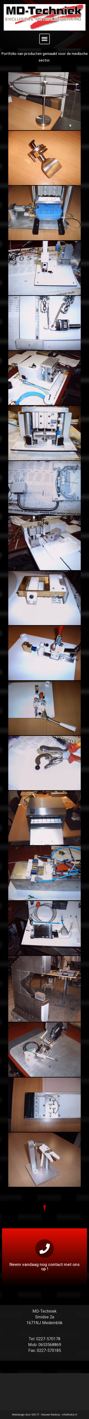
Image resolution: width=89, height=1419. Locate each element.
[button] (44, 39)
